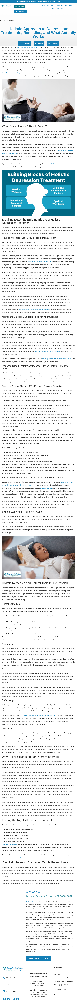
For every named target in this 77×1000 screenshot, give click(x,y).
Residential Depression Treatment (64, 981)
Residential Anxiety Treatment (62, 978)
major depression (26, 67)
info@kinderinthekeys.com (14, 984)
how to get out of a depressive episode (47, 351)
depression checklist (10, 844)
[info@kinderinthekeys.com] (4, 984)
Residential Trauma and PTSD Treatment (63, 973)
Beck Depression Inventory (11, 73)
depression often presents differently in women (34, 309)
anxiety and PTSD (46, 488)
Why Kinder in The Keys (64, 5)
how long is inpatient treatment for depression (57, 359)
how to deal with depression (55, 164)
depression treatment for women (27, 47)
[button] (24, 43)
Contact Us (61, 8)
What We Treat (47, 5)
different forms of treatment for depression (16, 858)
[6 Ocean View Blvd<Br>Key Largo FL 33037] (4, 991)
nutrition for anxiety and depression (39, 262)
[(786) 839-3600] (4, 978)
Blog (52, 8)
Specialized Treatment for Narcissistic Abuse (61, 985)
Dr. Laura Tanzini (31, 902)
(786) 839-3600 (10, 978)
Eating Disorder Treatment (61, 989)
